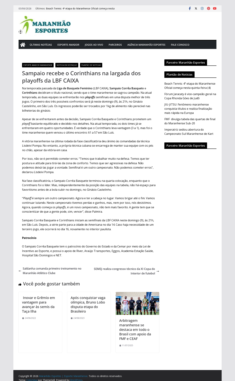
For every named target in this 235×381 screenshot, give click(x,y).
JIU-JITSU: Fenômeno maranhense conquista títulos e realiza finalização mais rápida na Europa (188, 109)
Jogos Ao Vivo (94, 44)
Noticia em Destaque (67, 65)
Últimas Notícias (41, 44)
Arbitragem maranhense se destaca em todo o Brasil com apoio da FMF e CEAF (135, 329)
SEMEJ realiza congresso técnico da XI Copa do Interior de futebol (126, 271)
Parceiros (115, 44)
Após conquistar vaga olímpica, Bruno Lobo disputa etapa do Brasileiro (88, 304)
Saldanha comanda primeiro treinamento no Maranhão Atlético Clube (50, 271)
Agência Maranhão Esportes (146, 44)
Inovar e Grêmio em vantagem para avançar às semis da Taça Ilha (38, 304)
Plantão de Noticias (91, 65)
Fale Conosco (180, 44)
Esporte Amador (68, 44)
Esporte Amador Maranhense (37, 65)
